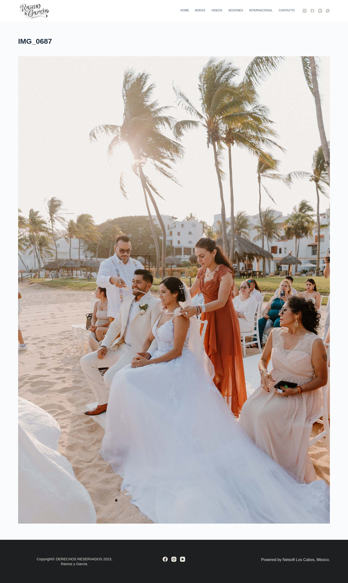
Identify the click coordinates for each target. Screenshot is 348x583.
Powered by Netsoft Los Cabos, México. (295, 560)
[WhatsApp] (328, 11)
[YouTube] (320, 11)
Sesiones (235, 10)
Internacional (261, 10)
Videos (216, 10)
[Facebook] (312, 11)
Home (184, 10)
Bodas (200, 10)
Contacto (287, 10)
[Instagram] (305, 11)
